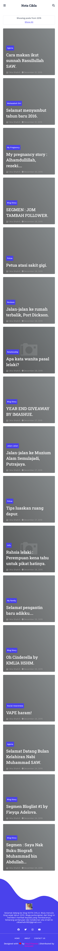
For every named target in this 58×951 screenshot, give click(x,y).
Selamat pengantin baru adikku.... (24, 610)
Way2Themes (31, 943)
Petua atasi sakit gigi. (26, 265)
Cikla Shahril (14, 72)
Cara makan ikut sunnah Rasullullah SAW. (25, 60)
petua (9, 258)
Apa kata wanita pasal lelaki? (27, 361)
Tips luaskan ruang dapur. (24, 510)
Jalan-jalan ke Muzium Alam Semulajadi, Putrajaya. (28, 458)
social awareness (15, 706)
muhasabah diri (14, 103)
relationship (12, 352)
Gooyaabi (29, 946)
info (9, 545)
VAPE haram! (19, 712)
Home (17, 938)
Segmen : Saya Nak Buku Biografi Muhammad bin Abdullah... (24, 853)
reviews (10, 302)
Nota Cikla (29, 5)
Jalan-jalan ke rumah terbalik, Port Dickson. (27, 311)
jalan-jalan (12, 446)
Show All (29, 22)
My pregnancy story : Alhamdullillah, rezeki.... (26, 160)
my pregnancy (13, 147)
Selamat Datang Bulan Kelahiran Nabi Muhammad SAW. (27, 756)
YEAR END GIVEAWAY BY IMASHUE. (27, 411)
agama (10, 48)
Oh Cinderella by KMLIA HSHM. (22, 660)
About (27, 938)
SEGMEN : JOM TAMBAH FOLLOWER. (27, 212)
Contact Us (39, 938)
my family (11, 601)
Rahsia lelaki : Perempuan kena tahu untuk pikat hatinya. (27, 557)
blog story (11, 203)
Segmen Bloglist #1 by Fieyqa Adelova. (27, 809)
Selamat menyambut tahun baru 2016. (26, 113)
